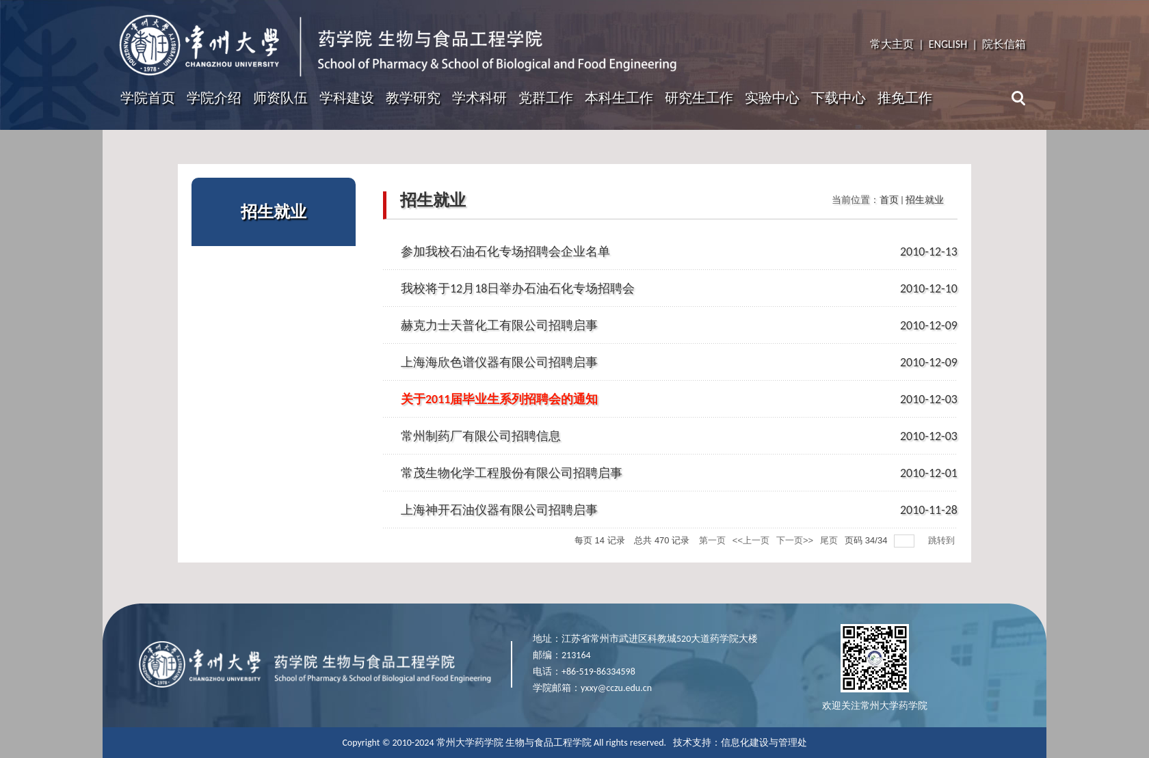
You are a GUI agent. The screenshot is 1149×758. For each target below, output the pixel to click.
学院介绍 (214, 98)
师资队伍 (280, 98)
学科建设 (346, 98)
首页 (889, 200)
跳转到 (943, 540)
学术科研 (479, 98)
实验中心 (772, 98)
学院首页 (147, 98)
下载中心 (838, 98)
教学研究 (413, 98)
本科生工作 (619, 98)
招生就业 (925, 200)
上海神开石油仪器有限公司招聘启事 (499, 509)
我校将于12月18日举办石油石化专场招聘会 (518, 288)
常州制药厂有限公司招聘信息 (481, 436)
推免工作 (904, 98)
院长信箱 (1004, 44)
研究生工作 (699, 98)
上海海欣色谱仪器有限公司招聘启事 (499, 362)
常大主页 (892, 44)
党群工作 (545, 98)
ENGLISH (948, 44)
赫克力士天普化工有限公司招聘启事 (499, 325)
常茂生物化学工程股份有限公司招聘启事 (511, 472)
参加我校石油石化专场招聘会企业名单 (505, 251)
